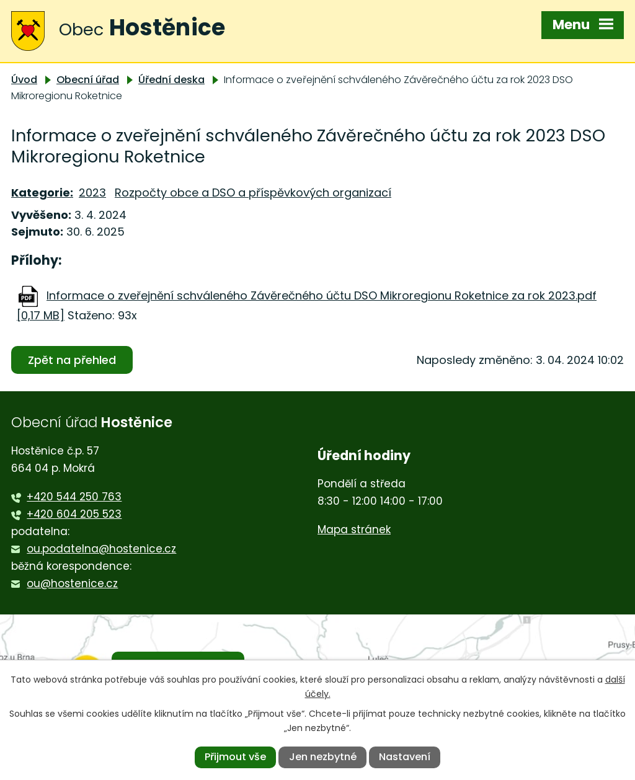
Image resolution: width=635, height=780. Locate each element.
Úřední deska (171, 80)
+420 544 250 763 (74, 496)
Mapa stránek (354, 529)
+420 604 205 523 (74, 514)
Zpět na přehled (72, 360)
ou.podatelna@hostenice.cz (101, 548)
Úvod (24, 80)
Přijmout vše (235, 757)
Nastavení (404, 757)
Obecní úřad (87, 80)
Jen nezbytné (323, 757)
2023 (92, 192)
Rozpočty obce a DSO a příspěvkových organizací (253, 192)
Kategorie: (42, 192)
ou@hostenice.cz (72, 583)
